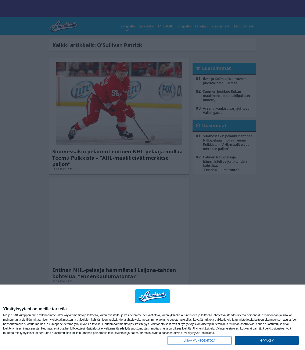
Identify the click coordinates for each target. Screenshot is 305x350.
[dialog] (152, 317)
